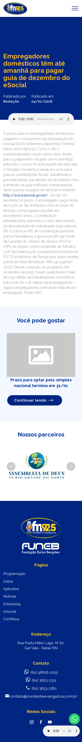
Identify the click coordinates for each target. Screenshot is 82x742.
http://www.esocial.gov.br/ (25, 195)
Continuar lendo (33, 400)
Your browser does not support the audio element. (61, 731)
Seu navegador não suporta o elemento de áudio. (41, 119)
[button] (11, 466)
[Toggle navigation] (75, 8)
